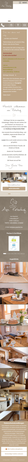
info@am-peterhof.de (16, 227)
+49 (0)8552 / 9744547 (16, 223)
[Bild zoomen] (14, 272)
